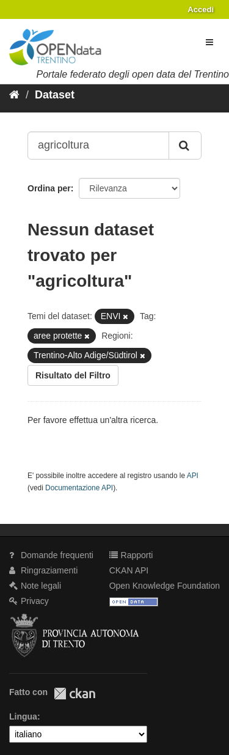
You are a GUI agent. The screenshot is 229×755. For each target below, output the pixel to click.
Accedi (200, 9)
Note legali (35, 586)
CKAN (74, 693)
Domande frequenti (51, 555)
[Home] (14, 95)
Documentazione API (79, 488)
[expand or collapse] (209, 42)
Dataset (55, 95)
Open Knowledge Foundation (164, 586)
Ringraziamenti (43, 570)
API (192, 475)
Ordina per (49, 188)
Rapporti (131, 555)
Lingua (23, 716)
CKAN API (129, 570)
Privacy (29, 601)
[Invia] (185, 145)
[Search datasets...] (98, 145)
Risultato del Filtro (73, 375)
